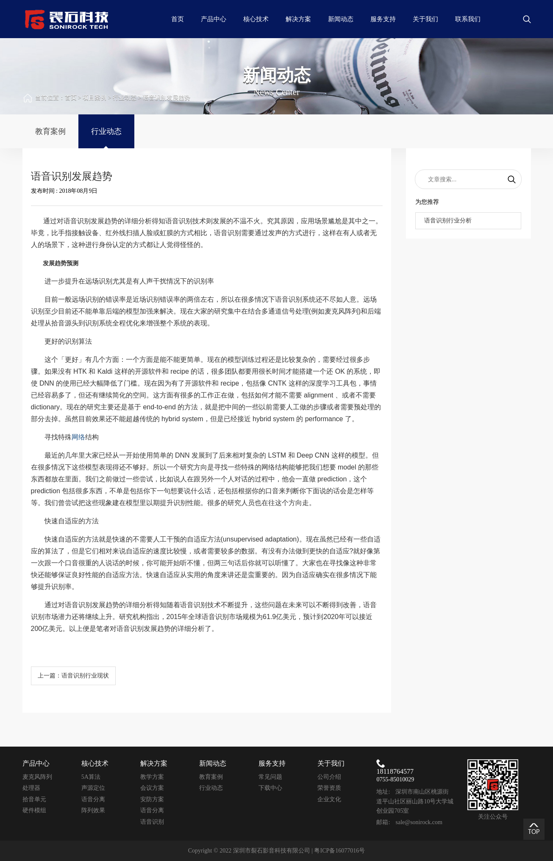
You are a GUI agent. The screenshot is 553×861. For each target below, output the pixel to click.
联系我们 (468, 19)
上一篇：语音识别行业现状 (73, 675)
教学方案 (152, 777)
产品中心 (213, 19)
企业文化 (329, 799)
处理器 (31, 788)
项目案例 (94, 97)
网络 (78, 437)
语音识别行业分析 (448, 220)
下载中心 (270, 788)
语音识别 (152, 822)
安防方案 (152, 799)
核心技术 (256, 19)
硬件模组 (34, 810)
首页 (177, 19)
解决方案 (298, 19)
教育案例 (50, 131)
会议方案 (152, 788)
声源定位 (93, 788)
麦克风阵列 (37, 777)
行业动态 (124, 97)
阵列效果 (93, 810)
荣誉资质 (329, 788)
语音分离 (93, 799)
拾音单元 (34, 799)
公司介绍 (329, 777)
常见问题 (270, 777)
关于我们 (425, 19)
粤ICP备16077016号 (339, 850)
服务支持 (383, 19)
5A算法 (90, 777)
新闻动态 (340, 19)
